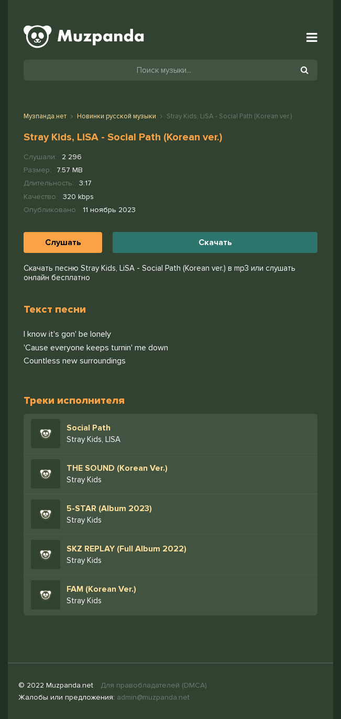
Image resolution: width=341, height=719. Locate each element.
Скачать (215, 242)
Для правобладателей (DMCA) (154, 685)
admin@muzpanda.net (153, 697)
